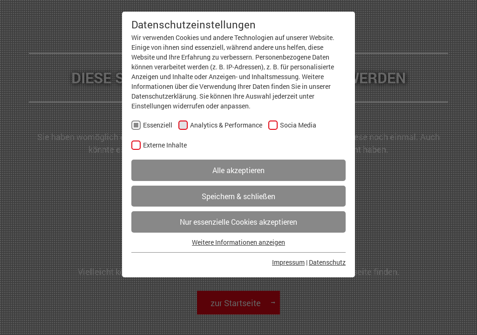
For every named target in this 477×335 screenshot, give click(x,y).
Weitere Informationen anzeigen (238, 242)
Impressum (288, 262)
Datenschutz (327, 262)
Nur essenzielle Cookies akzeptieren (238, 222)
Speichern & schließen (238, 196)
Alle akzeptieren (238, 170)
